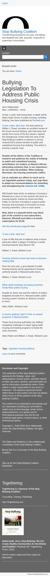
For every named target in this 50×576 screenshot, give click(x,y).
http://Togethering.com (12, 502)
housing (22, 348)
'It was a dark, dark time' (13, 234)
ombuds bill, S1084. (35, 186)
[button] (4, 48)
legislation (13, 348)
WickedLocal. (39, 120)
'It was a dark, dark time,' (14, 125)
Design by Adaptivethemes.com (37, 574)
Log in (5, 3)
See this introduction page (14, 226)
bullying (30, 348)
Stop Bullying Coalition (19, 32)
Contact (5, 53)
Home (18, 71)
